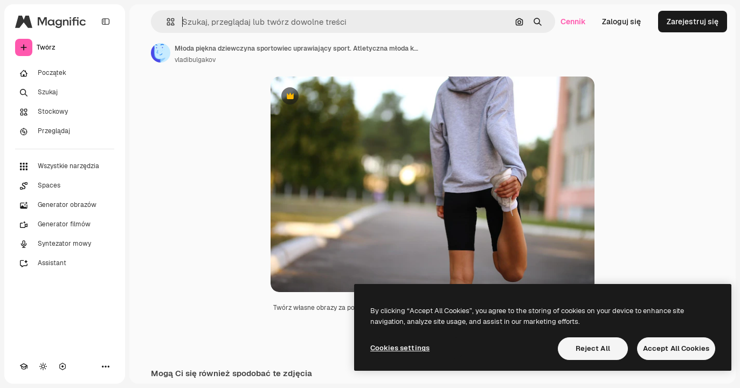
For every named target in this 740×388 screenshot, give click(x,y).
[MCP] (62, 366)
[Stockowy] (64, 112)
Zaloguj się (621, 21)
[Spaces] (64, 186)
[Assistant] (64, 263)
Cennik (573, 21)
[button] (166, 22)
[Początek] (64, 73)
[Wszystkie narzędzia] (64, 166)
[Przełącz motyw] (43, 366)
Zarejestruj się (692, 21)
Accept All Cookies (676, 348)
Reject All (593, 348)
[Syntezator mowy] (64, 244)
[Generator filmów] (64, 224)
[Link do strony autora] (160, 53)
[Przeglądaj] (64, 131)
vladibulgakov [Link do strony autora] (195, 60)
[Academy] (23, 366)
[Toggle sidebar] (105, 21)
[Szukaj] (64, 92)
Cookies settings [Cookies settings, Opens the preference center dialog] (400, 347)
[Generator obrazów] (64, 205)
